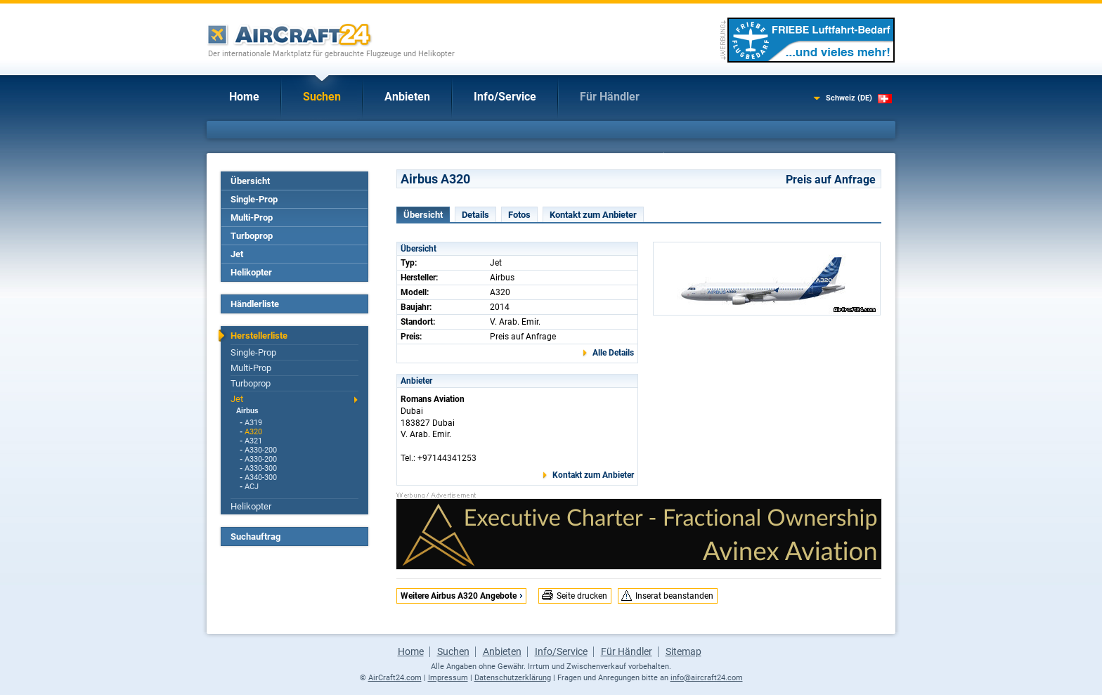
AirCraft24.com (395, 677)
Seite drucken (582, 596)
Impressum (448, 677)
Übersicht (250, 181)
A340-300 (261, 477)
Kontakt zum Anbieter (593, 214)
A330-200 (261, 450)
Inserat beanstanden (674, 596)
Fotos (519, 214)
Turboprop (252, 235)
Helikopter (251, 272)
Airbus (247, 410)
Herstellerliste (259, 335)
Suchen (322, 96)
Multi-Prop (252, 217)
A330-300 (261, 468)
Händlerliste (255, 304)
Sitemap (683, 651)
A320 (253, 431)
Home (244, 96)
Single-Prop (254, 199)
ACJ (252, 486)
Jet (237, 254)
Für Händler (610, 96)
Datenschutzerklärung (512, 677)
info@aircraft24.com (706, 677)
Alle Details (613, 353)
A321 (253, 441)
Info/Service (505, 96)
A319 (253, 422)
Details (475, 214)
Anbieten (407, 96)
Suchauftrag (255, 536)
